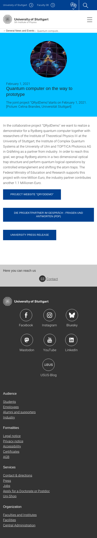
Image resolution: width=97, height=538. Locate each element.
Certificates (11, 451)
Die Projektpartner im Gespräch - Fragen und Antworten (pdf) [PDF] (48, 214)
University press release (29, 234)
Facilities (9, 520)
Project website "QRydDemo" (32, 194)
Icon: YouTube (50, 340)
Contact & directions (17, 475)
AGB (6, 457)
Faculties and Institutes (20, 515)
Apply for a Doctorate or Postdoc (26, 491)
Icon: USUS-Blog (48, 365)
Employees (11, 407)
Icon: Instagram (49, 315)
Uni (15, 5)
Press (7, 480)
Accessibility (12, 446)
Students (9, 401)
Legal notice (12, 436)
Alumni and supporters (19, 412)
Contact (48, 279)
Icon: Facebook (26, 315)
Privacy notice (13, 441)
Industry (9, 417)
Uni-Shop (10, 496)
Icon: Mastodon (27, 340)
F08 (43, 5)
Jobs (6, 485)
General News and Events (20, 30)
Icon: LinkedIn (71, 340)
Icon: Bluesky (72, 315)
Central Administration (19, 525)
